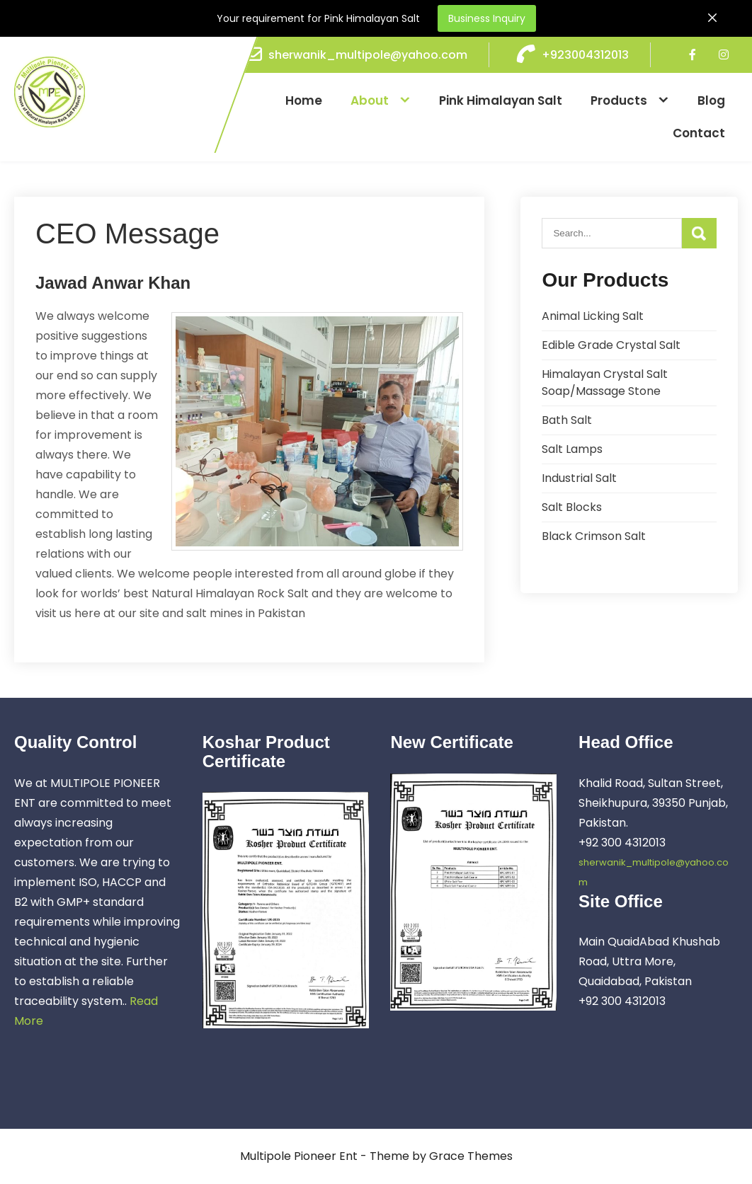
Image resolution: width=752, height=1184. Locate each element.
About (370, 100)
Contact (699, 133)
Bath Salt (567, 420)
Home (303, 100)
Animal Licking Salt (593, 316)
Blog (711, 100)
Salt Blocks (572, 507)
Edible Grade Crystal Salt (611, 345)
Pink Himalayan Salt (500, 100)
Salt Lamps (572, 449)
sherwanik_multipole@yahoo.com (367, 55)
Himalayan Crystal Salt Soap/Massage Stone (605, 382)
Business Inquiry (486, 18)
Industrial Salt (579, 478)
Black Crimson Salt (594, 536)
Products (619, 100)
